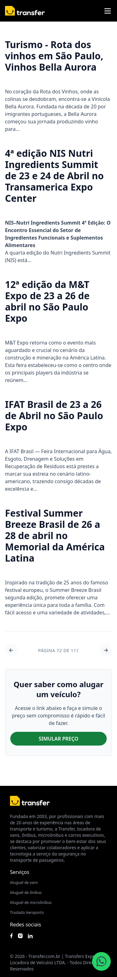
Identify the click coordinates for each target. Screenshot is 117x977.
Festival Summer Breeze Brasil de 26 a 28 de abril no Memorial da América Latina (55, 535)
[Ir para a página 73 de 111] (106, 650)
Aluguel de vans (24, 882)
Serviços (19, 872)
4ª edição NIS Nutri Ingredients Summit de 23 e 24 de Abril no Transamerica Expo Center (54, 176)
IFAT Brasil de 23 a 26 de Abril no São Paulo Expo (54, 415)
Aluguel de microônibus (31, 902)
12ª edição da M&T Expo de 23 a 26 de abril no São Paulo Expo (47, 301)
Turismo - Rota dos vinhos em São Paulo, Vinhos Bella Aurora (54, 55)
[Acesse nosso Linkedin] (30, 936)
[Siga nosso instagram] (20, 935)
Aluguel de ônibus (26, 892)
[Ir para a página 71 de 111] (11, 650)
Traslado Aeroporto (27, 912)
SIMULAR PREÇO (58, 738)
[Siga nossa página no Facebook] (11, 935)
